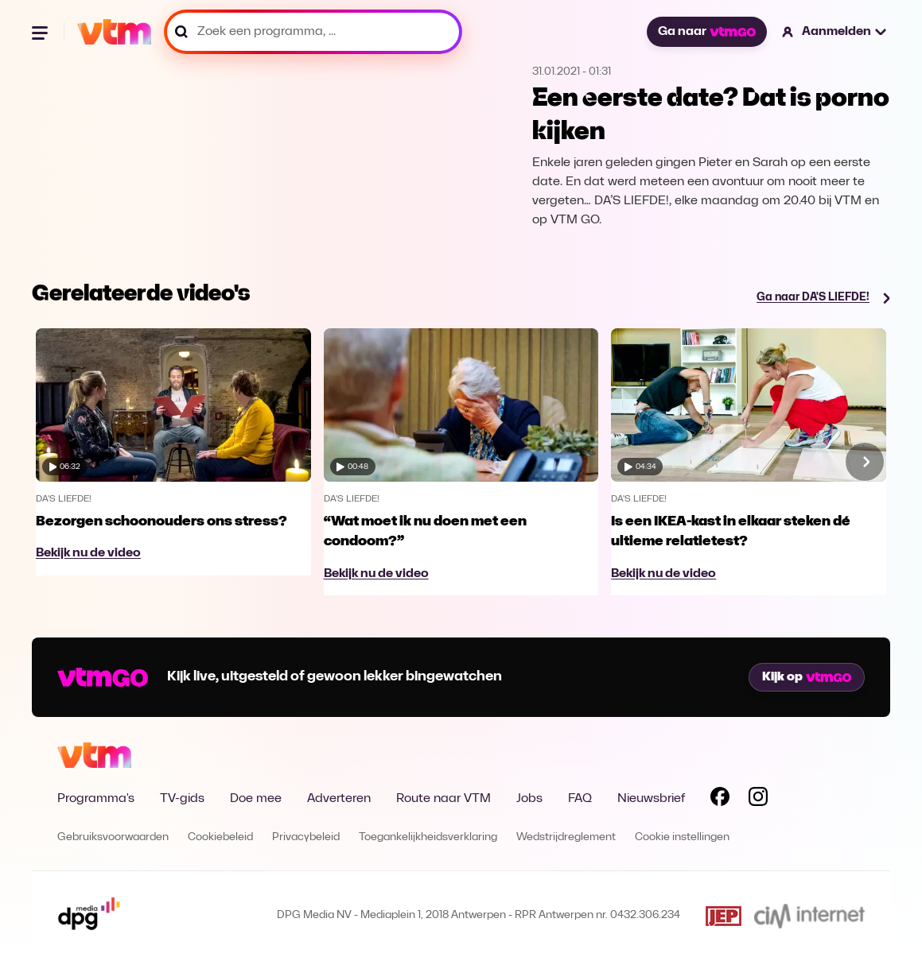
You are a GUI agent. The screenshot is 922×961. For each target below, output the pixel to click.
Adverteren (339, 798)
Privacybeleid (306, 837)
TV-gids (182, 798)
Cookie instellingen (682, 837)
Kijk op (806, 677)
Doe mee (256, 798)
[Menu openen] (41, 31)
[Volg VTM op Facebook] (719, 799)
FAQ (580, 798)
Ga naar (706, 31)
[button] (835, 31)
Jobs (529, 798)
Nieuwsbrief (651, 798)
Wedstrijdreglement (566, 837)
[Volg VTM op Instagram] (758, 799)
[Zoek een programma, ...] (313, 32)
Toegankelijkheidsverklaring (428, 837)
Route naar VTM (443, 798)
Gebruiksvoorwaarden (113, 837)
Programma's (95, 798)
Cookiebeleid (220, 837)
